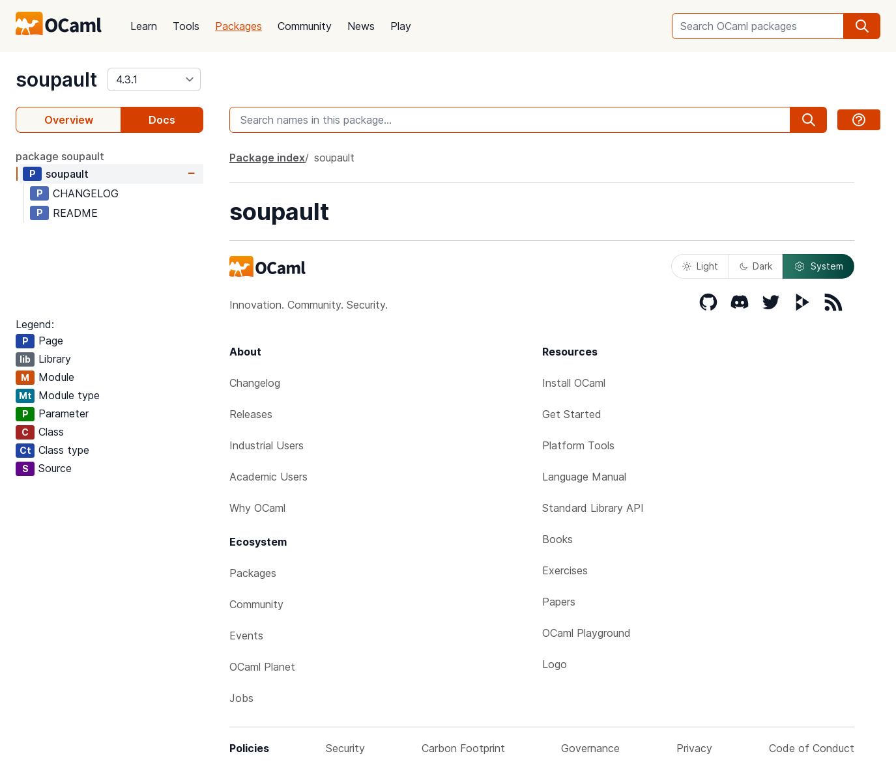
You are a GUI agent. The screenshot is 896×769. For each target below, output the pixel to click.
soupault (56, 79)
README (75, 212)
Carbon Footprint (463, 748)
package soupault (60, 156)
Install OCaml (573, 382)
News (361, 26)
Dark (756, 266)
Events (246, 635)
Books (557, 539)
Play (400, 26)
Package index (267, 157)
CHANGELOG (86, 193)
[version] (154, 79)
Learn (143, 26)
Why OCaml (257, 507)
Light (700, 266)
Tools (186, 26)
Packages (238, 26)
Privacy (694, 748)
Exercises (565, 570)
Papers (558, 601)
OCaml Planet (262, 666)
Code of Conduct (811, 748)
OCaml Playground (586, 632)
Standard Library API (593, 507)
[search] (862, 26)
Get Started (571, 414)
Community (305, 26)
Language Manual (584, 476)
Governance (590, 748)
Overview (68, 119)
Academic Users (268, 476)
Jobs (241, 698)
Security (345, 748)
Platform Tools (578, 445)
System (818, 266)
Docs (162, 119)
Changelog (254, 382)
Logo (554, 664)
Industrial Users (266, 445)
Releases (250, 414)
